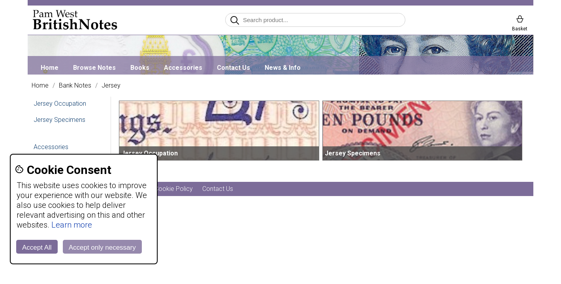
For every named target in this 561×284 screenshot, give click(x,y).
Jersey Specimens (59, 119)
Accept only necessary (102, 247)
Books (139, 67)
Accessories (183, 67)
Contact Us (233, 67)
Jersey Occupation (60, 103)
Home (49, 67)
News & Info (283, 67)
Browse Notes (94, 67)
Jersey (111, 85)
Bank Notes (75, 85)
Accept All (37, 247)
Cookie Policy (173, 188)
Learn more (71, 225)
